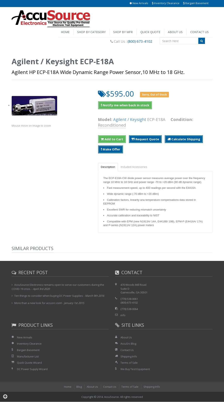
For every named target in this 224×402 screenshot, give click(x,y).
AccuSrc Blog (128, 344)
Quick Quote (150, 32)
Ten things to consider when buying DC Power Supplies (48, 296)
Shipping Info (128, 356)
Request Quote (145, 139)
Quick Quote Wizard (29, 363)
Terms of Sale (129, 363)
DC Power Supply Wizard (32, 369)
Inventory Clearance (165, 3)
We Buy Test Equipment (135, 369)
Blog (79, 387)
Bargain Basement (195, 3)
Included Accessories (135, 167)
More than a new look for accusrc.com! (38, 303)
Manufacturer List (28, 356)
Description (108, 167)
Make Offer (110, 149)
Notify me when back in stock (125, 105)
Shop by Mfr (123, 32)
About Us (175, 32)
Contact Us (199, 32)
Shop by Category (91, 32)
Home (65, 32)
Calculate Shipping (183, 139)
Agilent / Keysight (130, 119)
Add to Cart (112, 139)
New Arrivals (138, 3)
